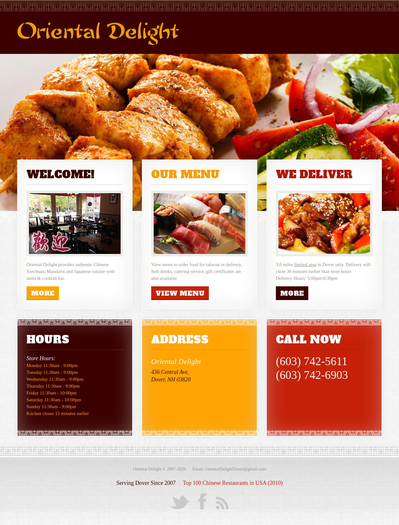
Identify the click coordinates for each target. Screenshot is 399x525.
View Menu (180, 293)
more (43, 293)
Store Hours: (40, 358)
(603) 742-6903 (312, 375)
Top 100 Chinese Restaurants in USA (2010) (233, 483)
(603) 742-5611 (312, 361)
